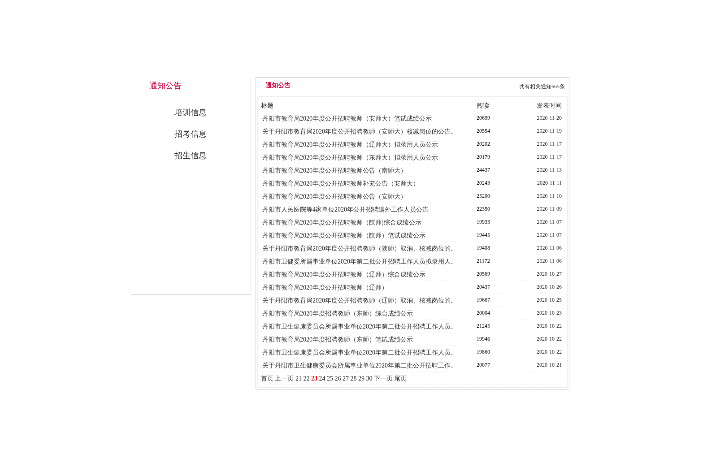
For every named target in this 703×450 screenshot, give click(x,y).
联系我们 (534, 68)
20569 (483, 274)
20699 (483, 118)
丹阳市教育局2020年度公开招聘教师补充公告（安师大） (340, 183)
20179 (483, 157)
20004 (483, 313)
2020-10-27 (549, 274)
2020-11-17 (549, 144)
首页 (267, 378)
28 (353, 378)
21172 (483, 261)
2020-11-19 (549, 131)
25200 (483, 196)
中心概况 (351, 68)
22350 (483, 209)
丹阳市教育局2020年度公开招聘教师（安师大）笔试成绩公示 (347, 118)
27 (346, 378)
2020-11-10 (549, 196)
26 (337, 378)
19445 (483, 235)
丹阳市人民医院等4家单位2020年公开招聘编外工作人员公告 (345, 209)
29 (361, 378)
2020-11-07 (549, 222)
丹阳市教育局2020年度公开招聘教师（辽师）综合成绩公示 (343, 274)
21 (298, 378)
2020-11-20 (549, 118)
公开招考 (473, 68)
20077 (483, 365)
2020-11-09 (549, 209)
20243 (483, 183)
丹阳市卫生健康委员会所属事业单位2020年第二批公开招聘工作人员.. (358, 326)
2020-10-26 (549, 287)
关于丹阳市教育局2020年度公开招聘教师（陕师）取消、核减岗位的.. (358, 248)
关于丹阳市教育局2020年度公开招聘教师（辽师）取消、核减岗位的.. (358, 300)
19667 (483, 300)
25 (330, 378)
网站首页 (290, 68)
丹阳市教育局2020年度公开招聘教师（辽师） (325, 287)
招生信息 (190, 155)
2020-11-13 (549, 170)
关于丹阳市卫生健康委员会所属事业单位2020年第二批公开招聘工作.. (358, 365)
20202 (483, 144)
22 (306, 378)
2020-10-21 (549, 365)
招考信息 (190, 134)
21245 (483, 326)
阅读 (483, 105)
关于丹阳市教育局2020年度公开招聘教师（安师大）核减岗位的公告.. (358, 131)
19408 (483, 248)
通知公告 (412, 68)
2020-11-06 (549, 248)
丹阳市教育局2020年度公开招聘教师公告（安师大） (334, 196)
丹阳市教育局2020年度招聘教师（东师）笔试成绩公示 (337, 339)
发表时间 (549, 105)
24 (322, 378)
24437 (483, 170)
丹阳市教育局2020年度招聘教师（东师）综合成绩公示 (337, 313)
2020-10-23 (549, 313)
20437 (483, 287)
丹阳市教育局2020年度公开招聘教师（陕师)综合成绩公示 (341, 222)
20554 (483, 131)
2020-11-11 (549, 183)
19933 (483, 222)
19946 (483, 339)
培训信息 (190, 112)
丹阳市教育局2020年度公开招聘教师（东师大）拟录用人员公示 (350, 157)
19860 (483, 352)
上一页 (284, 378)
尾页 (400, 378)
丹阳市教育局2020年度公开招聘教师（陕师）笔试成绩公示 (343, 235)
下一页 (383, 378)
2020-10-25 (549, 300)
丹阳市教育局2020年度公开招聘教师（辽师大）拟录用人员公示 (350, 144)
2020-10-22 (549, 326)
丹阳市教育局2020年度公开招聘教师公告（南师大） (334, 170)
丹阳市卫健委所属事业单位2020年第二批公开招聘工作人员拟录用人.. (358, 261)
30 (369, 378)
